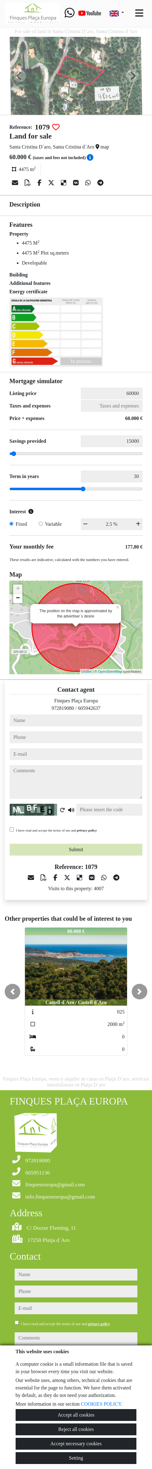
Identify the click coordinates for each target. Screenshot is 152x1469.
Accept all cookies (75, 1415)
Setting (76, 1458)
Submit (76, 849)
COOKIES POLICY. (101, 1404)
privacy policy (87, 830)
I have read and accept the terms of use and (56, 830)
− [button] (18, 598)
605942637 (89, 708)
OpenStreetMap (110, 671)
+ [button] (18, 589)
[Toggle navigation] (139, 13)
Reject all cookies (76, 1429)
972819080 (62, 708)
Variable (53, 524)
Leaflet (86, 671)
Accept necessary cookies (75, 1443)
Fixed (21, 524)
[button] (12, 991)
